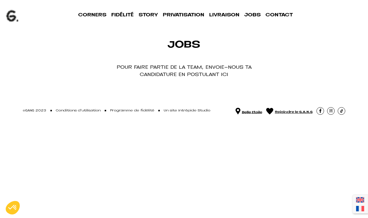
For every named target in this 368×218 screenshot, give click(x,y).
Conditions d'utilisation (78, 110)
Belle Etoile (249, 111)
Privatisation (183, 15)
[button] (320, 111)
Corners (92, 15)
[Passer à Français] (360, 208)
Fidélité (122, 15)
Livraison (224, 15)
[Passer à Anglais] (360, 199)
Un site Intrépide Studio (187, 110)
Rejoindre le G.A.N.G (289, 111)
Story (148, 15)
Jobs (252, 15)
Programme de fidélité (132, 110)
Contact (279, 15)
